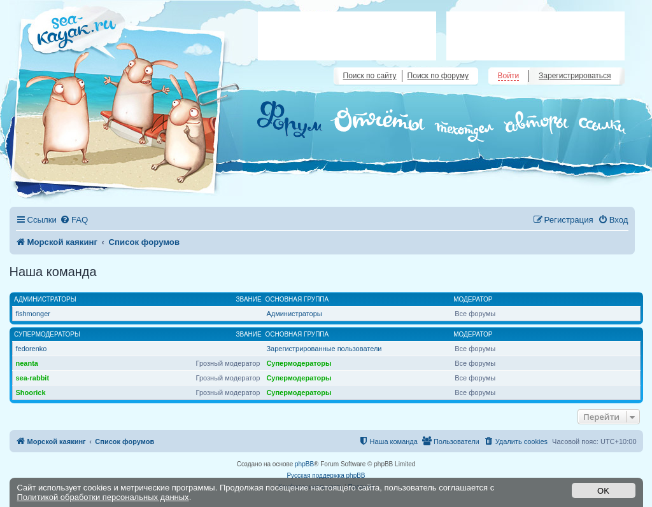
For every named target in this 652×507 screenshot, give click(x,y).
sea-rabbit (33, 378)
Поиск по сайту (370, 75)
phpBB (304, 464)
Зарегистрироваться (575, 75)
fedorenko (31, 348)
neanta (27, 363)
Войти (509, 75)
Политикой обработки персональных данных (103, 497)
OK (603, 491)
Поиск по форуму (438, 75)
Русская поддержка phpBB (326, 475)
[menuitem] (74, 220)
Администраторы (45, 299)
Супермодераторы (47, 334)
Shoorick (31, 392)
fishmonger (33, 313)
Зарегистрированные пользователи (323, 348)
